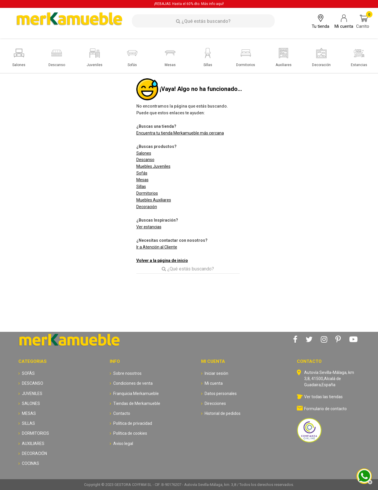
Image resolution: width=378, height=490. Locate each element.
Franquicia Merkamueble (136, 393)
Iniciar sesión (216, 373)
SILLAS (28, 423)
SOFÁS (28, 373)
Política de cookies (130, 433)
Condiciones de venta (133, 383)
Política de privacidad (132, 423)
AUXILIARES (33, 443)
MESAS (29, 413)
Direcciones (215, 403)
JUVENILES (32, 393)
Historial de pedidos (223, 413)
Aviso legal (123, 443)
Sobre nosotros (127, 373)
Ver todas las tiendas (323, 396)
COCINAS (30, 463)
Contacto (121, 413)
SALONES (31, 403)
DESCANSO (32, 383)
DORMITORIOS (35, 433)
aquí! (220, 4)
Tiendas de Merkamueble (136, 403)
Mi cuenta (214, 383)
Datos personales (221, 393)
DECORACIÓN (34, 453)
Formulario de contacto (325, 408)
